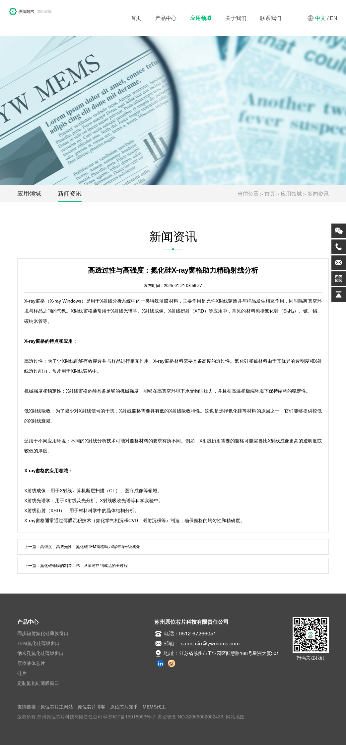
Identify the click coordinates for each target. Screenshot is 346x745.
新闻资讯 (70, 193)
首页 (136, 18)
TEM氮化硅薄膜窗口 (38, 643)
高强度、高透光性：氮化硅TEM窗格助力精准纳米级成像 (90, 546)
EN (333, 18)
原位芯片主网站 (56, 706)
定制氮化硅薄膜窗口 (38, 683)
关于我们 (235, 18)
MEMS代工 (154, 706)
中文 (320, 18)
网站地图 (235, 716)
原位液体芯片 (31, 663)
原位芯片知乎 (124, 706)
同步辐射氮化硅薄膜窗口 (42, 633)
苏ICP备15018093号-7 (131, 716)
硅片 (22, 673)
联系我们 (270, 18)
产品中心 (165, 18)
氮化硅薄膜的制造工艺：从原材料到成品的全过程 (84, 565)
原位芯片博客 (91, 706)
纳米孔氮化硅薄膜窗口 (40, 653)
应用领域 (200, 18)
